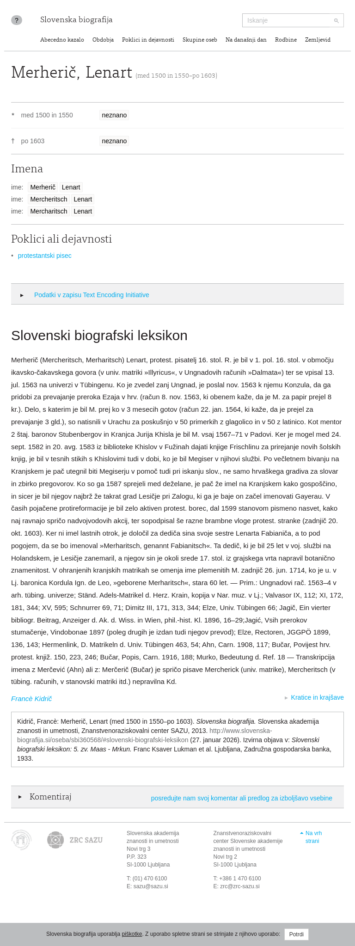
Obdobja (103, 40)
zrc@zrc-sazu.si (240, 886)
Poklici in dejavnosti (148, 40)
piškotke (132, 934)
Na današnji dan (246, 40)
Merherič (42, 187)
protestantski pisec (45, 255)
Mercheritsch (48, 199)
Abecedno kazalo (62, 40)
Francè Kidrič (31, 698)
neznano (114, 115)
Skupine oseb (200, 40)
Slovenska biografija (76, 20)
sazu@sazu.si (151, 886)
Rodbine (286, 40)
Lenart (71, 187)
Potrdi (296, 934)
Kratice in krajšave (317, 697)
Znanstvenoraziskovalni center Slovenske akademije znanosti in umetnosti (248, 841)
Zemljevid (318, 40)
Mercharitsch (48, 211)
